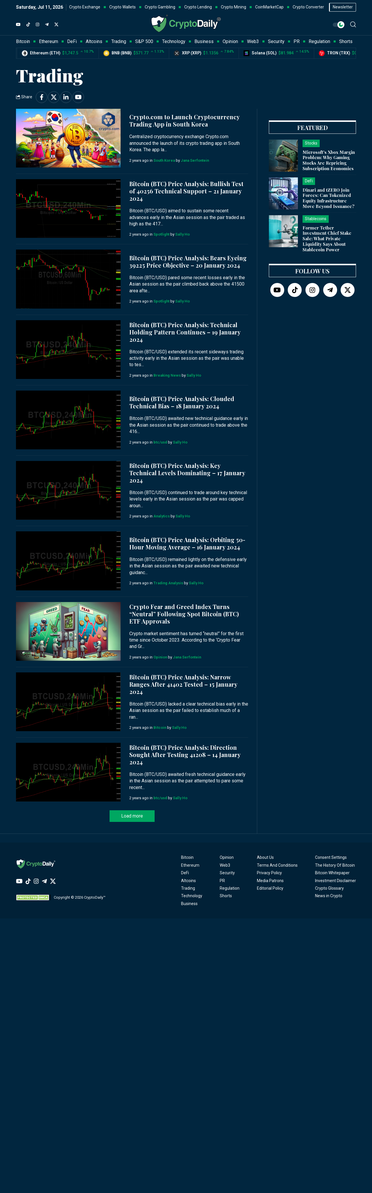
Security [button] (276, 41)
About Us (265, 857)
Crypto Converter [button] (308, 7)
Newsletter (343, 7)
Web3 (225, 865)
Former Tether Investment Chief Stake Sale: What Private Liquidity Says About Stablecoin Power (327, 238)
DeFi (185, 872)
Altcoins (188, 880)
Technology (191, 895)
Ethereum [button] (48, 41)
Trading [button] (118, 41)
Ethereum (190, 865)
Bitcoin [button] (23, 41)
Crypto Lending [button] (198, 7)
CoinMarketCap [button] (269, 7)
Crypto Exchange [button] (84, 7)
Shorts (226, 895)
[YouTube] (18, 25)
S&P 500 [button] (144, 41)
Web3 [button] (253, 41)
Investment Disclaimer (335, 880)
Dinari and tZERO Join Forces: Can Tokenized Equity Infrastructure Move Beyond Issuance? (329, 198)
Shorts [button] (346, 41)
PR (222, 880)
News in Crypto (328, 895)
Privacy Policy (269, 872)
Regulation (229, 888)
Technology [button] (173, 41)
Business (189, 903)
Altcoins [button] (94, 41)
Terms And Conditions (277, 865)
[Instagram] (37, 25)
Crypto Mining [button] (233, 7)
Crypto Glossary (329, 888)
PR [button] (297, 41)
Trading (188, 888)
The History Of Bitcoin (335, 865)
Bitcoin (187, 857)
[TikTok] (28, 25)
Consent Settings (331, 857)
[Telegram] (47, 25)
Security (227, 872)
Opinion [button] (230, 41)
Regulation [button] (319, 41)
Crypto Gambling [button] (160, 7)
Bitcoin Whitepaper (332, 872)
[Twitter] (56, 25)
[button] (353, 24)
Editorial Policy (270, 888)
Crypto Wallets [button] (122, 7)
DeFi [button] (72, 41)
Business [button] (204, 41)
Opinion (227, 857)
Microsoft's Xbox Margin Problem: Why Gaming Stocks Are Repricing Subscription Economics (329, 160)
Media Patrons (270, 880)
